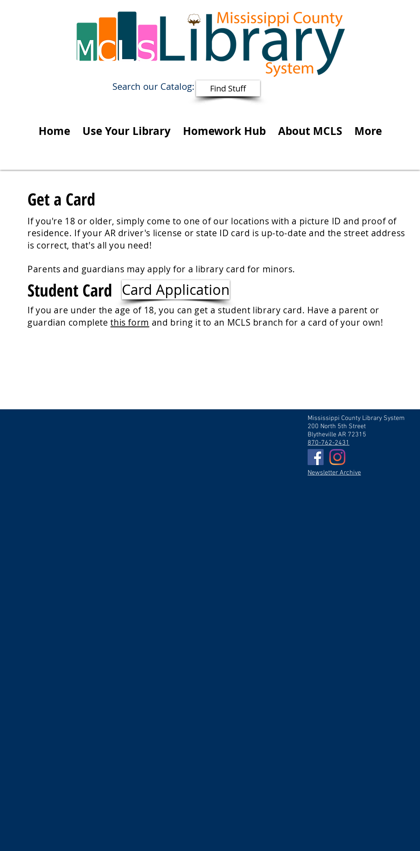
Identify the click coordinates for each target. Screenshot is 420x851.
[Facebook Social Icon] (316, 457)
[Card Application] (176, 289)
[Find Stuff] (228, 88)
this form (129, 322)
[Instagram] (337, 457)
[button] (126, 131)
